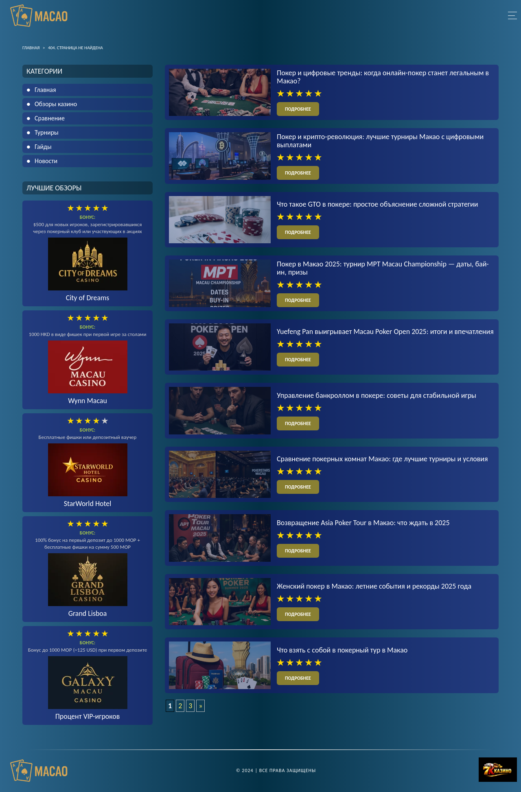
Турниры (47, 132)
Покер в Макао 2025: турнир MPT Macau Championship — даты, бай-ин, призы (383, 268)
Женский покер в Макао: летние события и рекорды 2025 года (374, 586)
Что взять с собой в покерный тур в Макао (342, 650)
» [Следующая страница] (200, 706)
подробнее (298, 109)
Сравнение (50, 118)
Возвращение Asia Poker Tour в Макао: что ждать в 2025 (363, 523)
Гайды (43, 147)
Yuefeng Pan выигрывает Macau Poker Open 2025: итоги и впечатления (385, 331)
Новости (46, 161)
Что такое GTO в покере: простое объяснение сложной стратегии (377, 204)
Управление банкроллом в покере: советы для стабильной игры (376, 395)
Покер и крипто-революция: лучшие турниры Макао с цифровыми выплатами (380, 140)
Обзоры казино (56, 104)
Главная (45, 90)
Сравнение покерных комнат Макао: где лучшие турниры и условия (382, 459)
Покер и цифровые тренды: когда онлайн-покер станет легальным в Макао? (383, 76)
